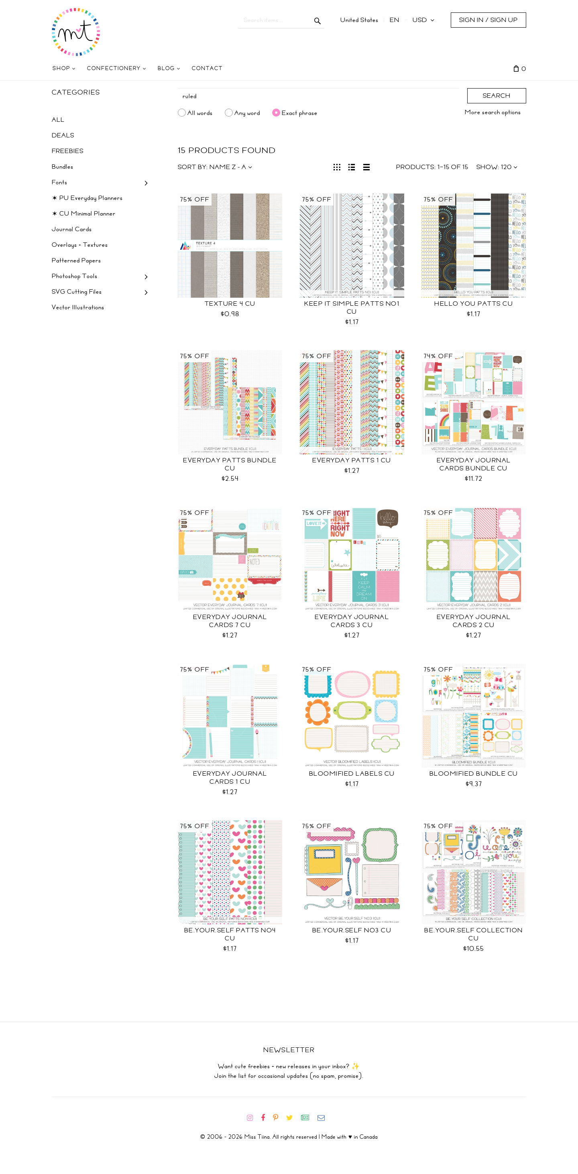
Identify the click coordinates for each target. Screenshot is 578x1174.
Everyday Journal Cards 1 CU (230, 778)
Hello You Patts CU (473, 304)
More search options (493, 112)
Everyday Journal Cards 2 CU (474, 621)
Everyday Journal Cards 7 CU (230, 621)
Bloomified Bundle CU (473, 774)
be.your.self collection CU (473, 934)
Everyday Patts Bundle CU (230, 464)
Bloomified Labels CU (352, 774)
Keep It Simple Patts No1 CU (351, 308)
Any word (247, 112)
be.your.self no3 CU (352, 930)
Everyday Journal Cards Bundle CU (474, 464)
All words (200, 112)
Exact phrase (299, 112)
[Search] (319, 96)
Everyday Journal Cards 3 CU (352, 621)
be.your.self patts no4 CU (230, 934)
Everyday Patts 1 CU (351, 460)
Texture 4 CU (230, 304)
